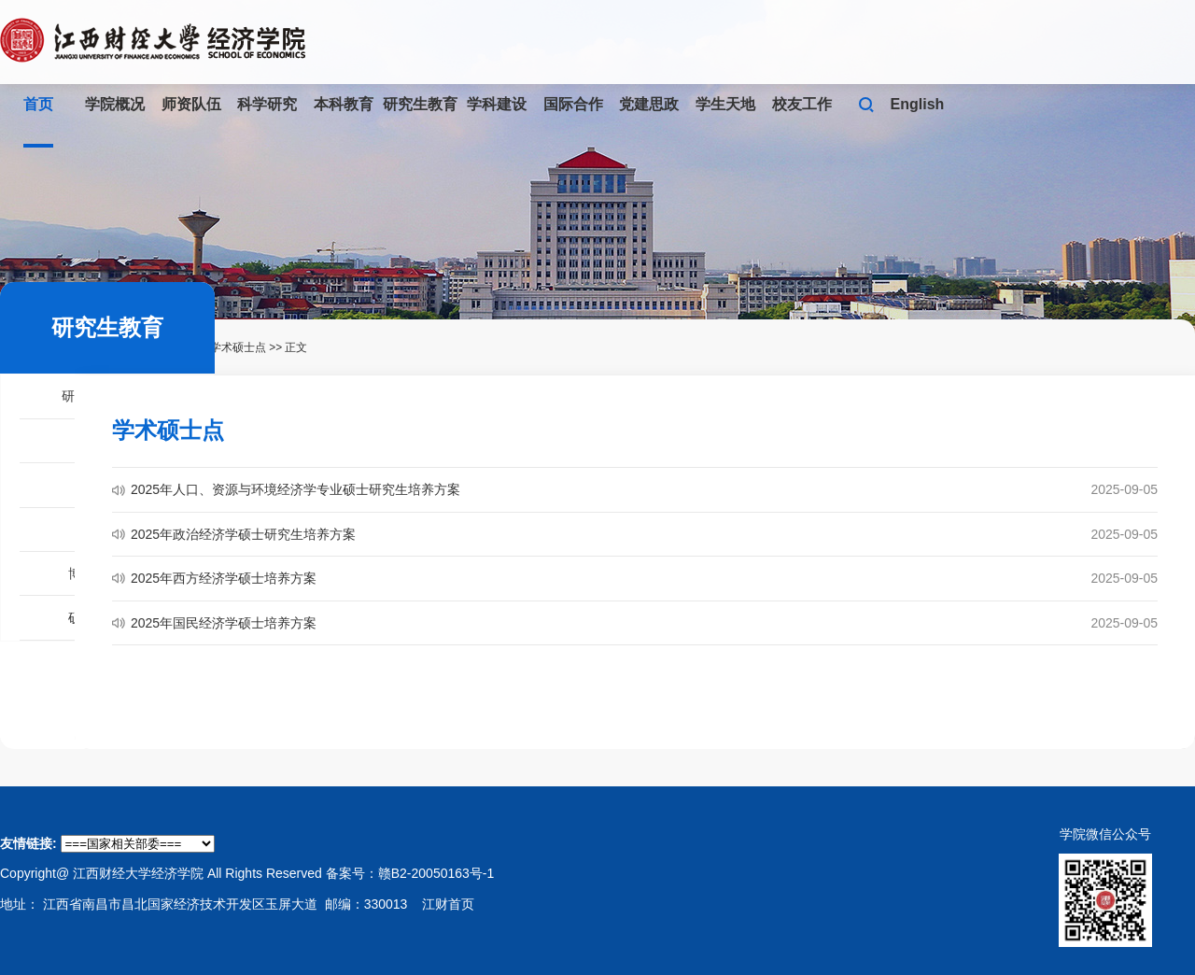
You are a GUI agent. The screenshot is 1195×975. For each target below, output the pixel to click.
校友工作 (802, 104)
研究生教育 (420, 104)
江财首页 (448, 904)
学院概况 (115, 104)
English (918, 104)
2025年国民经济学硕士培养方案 (223, 622)
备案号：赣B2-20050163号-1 (410, 873)
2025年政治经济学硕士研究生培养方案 (243, 534)
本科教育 (343, 104)
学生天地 (725, 104)
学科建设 (497, 104)
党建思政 (649, 104)
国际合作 (573, 104)
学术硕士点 (238, 347)
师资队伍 (191, 104)
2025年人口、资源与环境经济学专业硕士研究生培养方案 (295, 489)
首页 (38, 104)
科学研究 (267, 104)
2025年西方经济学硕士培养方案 (223, 578)
